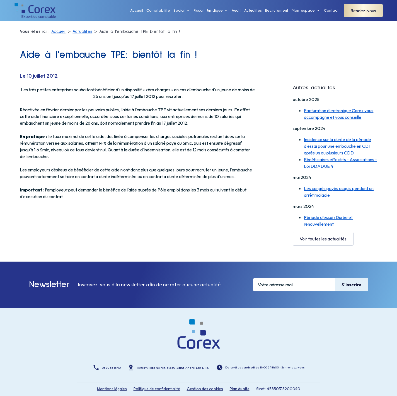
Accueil (136, 14)
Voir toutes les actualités (323, 235)
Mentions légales (112, 378)
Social (179, 14)
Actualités (253, 14)
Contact (331, 14)
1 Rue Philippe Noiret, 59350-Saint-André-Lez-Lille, (173, 358)
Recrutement (276, 14)
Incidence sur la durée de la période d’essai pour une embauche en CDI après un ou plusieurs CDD (337, 143)
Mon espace (303, 14)
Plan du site (240, 378)
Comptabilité (158, 14)
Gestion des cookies (205, 378)
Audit (236, 14)
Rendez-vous (363, 14)
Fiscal (199, 14)
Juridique (215, 14)
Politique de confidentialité (157, 378)
